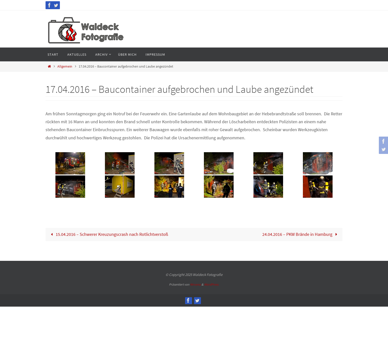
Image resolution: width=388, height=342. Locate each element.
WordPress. (211, 284)
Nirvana (195, 284)
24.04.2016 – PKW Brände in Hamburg (301, 234)
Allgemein (64, 66)
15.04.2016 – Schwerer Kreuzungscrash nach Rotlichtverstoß (108, 234)
